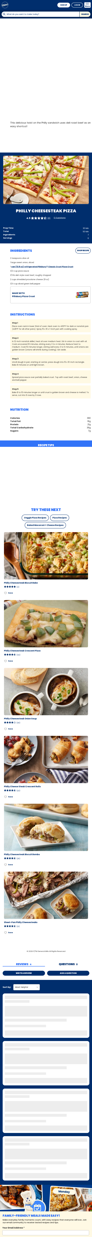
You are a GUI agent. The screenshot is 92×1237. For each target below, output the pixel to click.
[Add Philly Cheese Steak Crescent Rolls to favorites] (5, 796)
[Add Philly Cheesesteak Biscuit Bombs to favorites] (5, 864)
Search (85, 14)
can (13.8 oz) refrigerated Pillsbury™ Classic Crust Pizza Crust (42, 266)
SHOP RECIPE (83, 250)
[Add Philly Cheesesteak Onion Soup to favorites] (5, 729)
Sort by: (7, 987)
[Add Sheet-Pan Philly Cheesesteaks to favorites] (5, 932)
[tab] (24, 964)
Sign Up (63, 5)
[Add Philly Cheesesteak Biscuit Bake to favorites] (5, 593)
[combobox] (40, 14)
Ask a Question (68, 973)
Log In (77, 5)
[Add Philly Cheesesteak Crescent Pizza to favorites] (5, 661)
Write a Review (24, 973)
